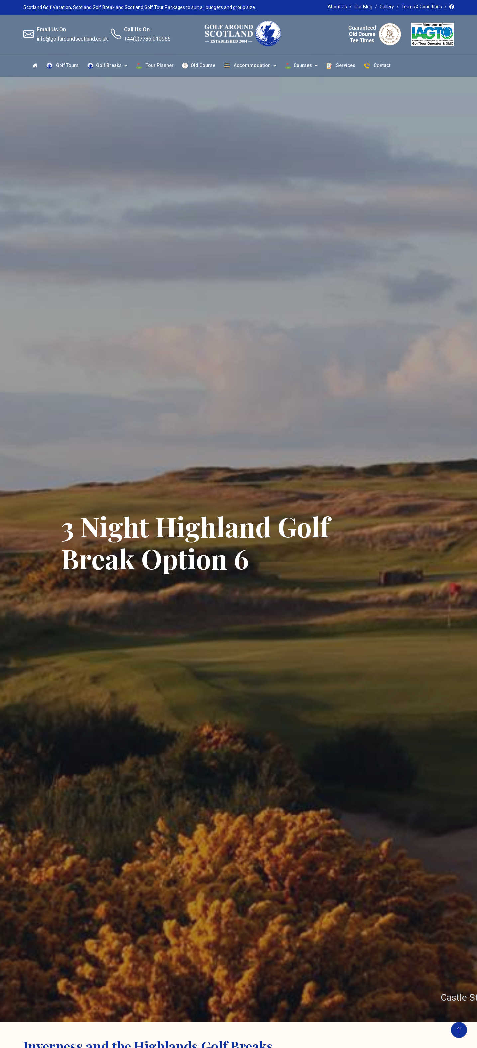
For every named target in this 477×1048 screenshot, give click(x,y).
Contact (377, 66)
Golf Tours (62, 66)
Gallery (387, 6)
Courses (298, 66)
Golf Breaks (104, 66)
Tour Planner (155, 66)
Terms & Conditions (421, 6)
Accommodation (247, 66)
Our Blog (363, 6)
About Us (337, 6)
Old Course (198, 66)
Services (340, 66)
